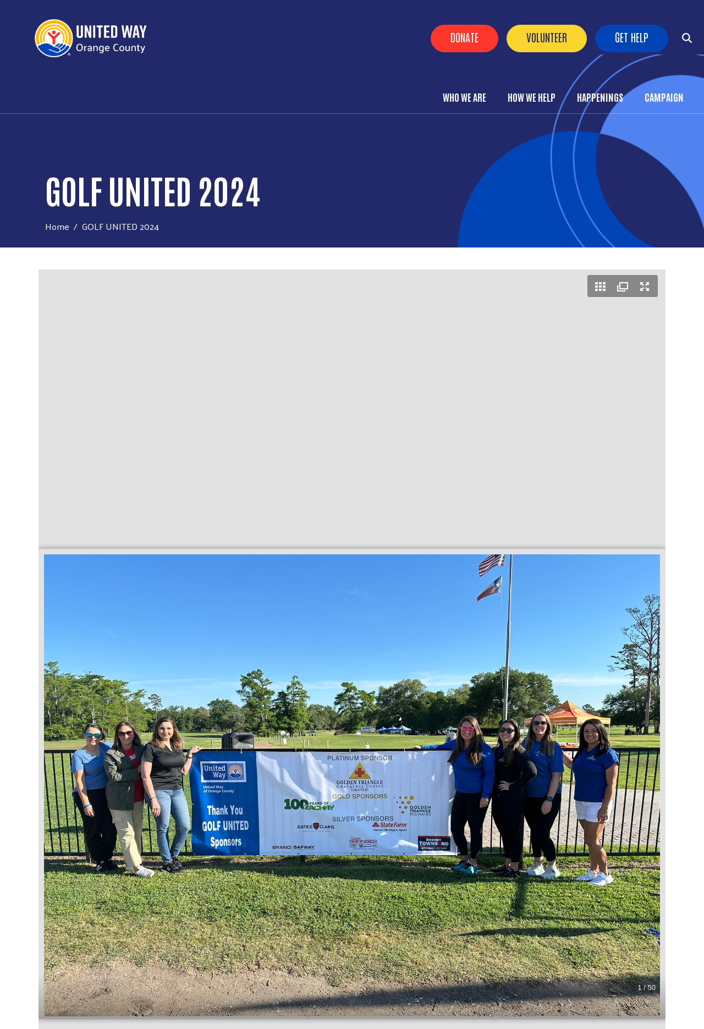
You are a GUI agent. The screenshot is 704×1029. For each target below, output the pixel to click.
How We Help (532, 96)
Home (57, 226)
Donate (464, 37)
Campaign (664, 96)
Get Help (631, 37)
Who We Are (464, 96)
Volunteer (546, 37)
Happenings (600, 96)
